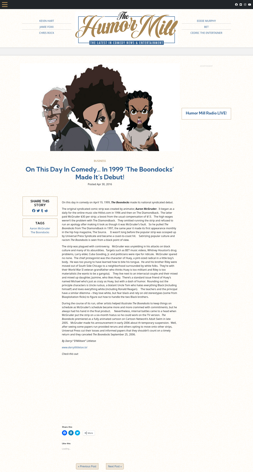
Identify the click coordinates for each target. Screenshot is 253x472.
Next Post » (115, 466)
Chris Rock (46, 33)
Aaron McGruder (40, 228)
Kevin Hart (46, 21)
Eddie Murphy (206, 21)
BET (206, 27)
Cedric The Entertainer (206, 33)
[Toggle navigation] (5, 4)
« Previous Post (87, 466)
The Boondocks (40, 232)
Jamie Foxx (47, 27)
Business (100, 161)
